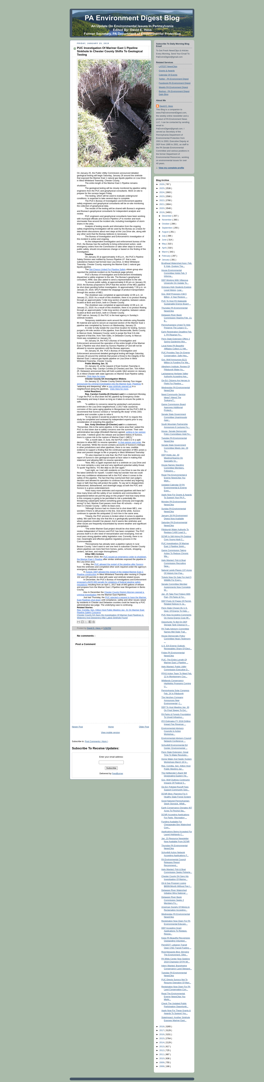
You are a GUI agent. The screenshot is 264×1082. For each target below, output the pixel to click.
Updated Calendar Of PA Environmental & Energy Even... (174, 488)
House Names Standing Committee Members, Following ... (172, 468)
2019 (162, 212)
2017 (162, 1030)
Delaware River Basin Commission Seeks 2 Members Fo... (172, 900)
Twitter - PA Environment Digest (174, 79)
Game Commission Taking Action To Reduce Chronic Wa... (175, 553)
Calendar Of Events (168, 75)
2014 (162, 1042)
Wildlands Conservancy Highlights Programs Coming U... (176, 683)
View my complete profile (171, 168)
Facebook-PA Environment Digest (174, 83)
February (166, 256)
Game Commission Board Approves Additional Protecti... (173, 407)
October (166, 224)
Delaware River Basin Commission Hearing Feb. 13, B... (176, 318)
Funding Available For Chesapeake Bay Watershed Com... (176, 825)
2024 (162, 192)
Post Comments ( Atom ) (96, 741)
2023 (162, 196)
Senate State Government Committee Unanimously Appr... (174, 417)
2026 (162, 184)
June (164, 240)
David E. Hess (166, 106)
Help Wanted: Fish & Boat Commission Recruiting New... (173, 563)
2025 (162, 188)
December (167, 216)
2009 (162, 1062)
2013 (162, 1046)
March (165, 252)
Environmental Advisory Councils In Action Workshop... (172, 731)
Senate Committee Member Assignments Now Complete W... (176, 587)
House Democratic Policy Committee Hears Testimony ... (176, 639)
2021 (162, 204)
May (164, 244)
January (166, 260)
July (164, 236)
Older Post (144, 727)
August (165, 232)
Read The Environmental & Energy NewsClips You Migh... (174, 478)
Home (111, 727)
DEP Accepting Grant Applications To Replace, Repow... (174, 931)
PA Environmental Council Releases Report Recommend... (173, 862)
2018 (162, 1026)
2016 (162, 1034)
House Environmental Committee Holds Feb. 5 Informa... (174, 273)
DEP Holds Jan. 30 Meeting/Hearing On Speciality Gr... (172, 458)
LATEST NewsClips (168, 66)
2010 (162, 1058)
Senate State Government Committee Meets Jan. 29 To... (174, 448)
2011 (162, 1054)
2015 (162, 1038)
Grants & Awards (167, 71)
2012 (162, 1050)
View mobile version (110, 732)
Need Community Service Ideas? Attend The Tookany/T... (173, 397)
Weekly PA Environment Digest (173, 87)
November (167, 220)
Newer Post (77, 727)
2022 (162, 200)
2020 (162, 208)
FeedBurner (117, 773)
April (164, 248)
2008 (162, 1066)
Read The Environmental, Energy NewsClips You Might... (173, 996)
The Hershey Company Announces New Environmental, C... (172, 700)
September (167, 228)
